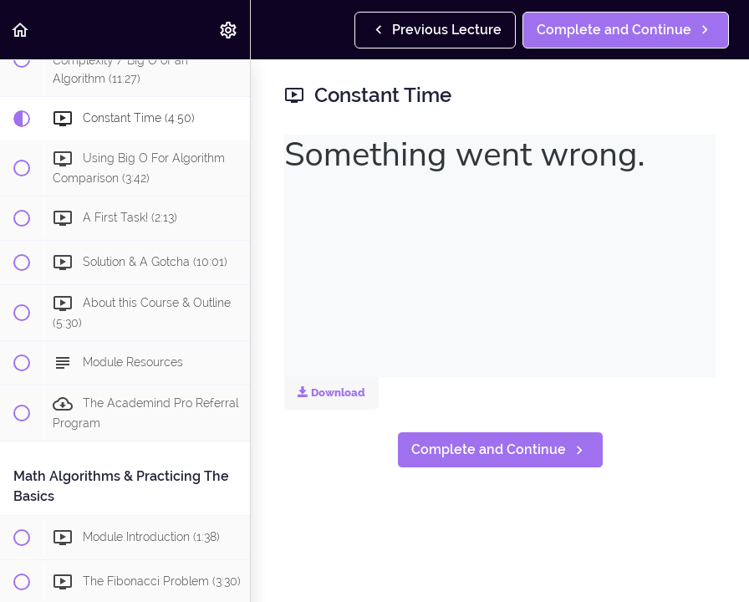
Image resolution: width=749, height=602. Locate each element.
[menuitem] (229, 29)
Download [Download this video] (331, 392)
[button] (21, 29)
